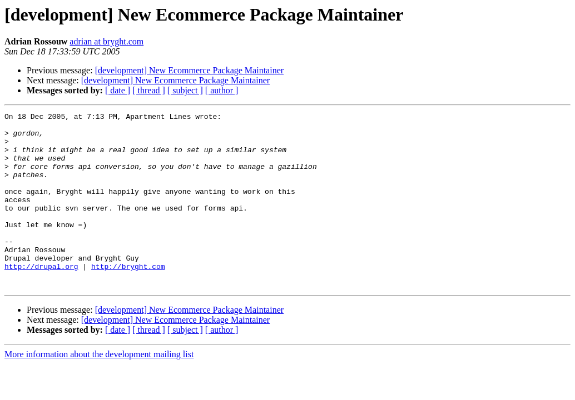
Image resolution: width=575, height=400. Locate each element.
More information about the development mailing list (99, 389)
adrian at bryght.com (106, 41)
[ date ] (117, 90)
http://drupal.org (41, 298)
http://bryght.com (128, 298)
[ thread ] (148, 90)
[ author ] (222, 90)
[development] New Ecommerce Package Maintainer (189, 70)
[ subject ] (185, 90)
